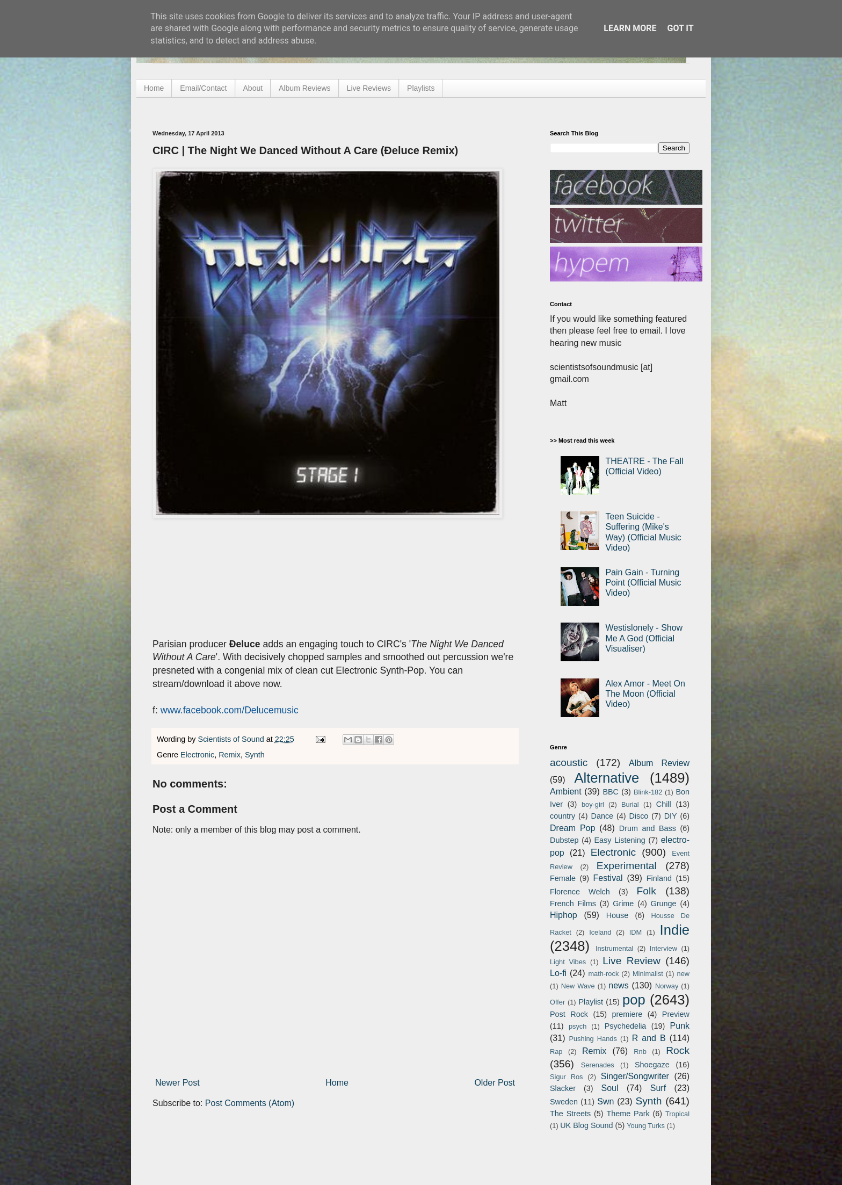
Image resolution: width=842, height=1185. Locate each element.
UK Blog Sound (586, 1125)
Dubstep (564, 840)
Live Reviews (369, 88)
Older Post (494, 1082)
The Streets (570, 1113)
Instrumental (614, 948)
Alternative (606, 777)
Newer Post (177, 1082)
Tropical (677, 1114)
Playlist (590, 1002)
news (618, 985)
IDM (635, 932)
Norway (666, 986)
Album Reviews (304, 88)
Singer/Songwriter (635, 1076)
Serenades (597, 1065)
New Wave (578, 986)
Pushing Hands (592, 1039)
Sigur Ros (566, 1077)
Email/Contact (203, 88)
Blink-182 (648, 792)
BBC (611, 791)
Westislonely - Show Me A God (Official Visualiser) (644, 638)
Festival (607, 878)
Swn (605, 1101)
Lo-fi (558, 973)
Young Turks (646, 1126)
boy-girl (593, 804)
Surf (658, 1088)
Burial (630, 804)
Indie (675, 929)
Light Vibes (568, 962)
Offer (557, 1002)
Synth (255, 754)
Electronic (197, 754)
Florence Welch (580, 891)
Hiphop (563, 915)
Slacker (563, 1088)
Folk (646, 891)
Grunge (664, 903)
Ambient (566, 791)
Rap (556, 1051)
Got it (680, 28)
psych (577, 1026)
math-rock (603, 974)
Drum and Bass (647, 828)
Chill (663, 804)
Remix (230, 754)
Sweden (564, 1101)
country (562, 816)
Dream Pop (572, 828)
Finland (659, 878)
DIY (670, 816)
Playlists (420, 88)
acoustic (568, 762)
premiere (627, 1014)
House (617, 915)
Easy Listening (619, 840)
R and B (649, 1038)
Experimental (627, 865)
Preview (675, 1014)
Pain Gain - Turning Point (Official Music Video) (643, 582)
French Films (573, 903)
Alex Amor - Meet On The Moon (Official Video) (645, 694)
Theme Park (628, 1113)
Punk (679, 1025)
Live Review (631, 960)
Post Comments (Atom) (249, 1103)
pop (633, 999)
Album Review (659, 763)
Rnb (640, 1051)
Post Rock (569, 1014)
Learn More (630, 28)
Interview (663, 948)
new (683, 974)
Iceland (600, 932)
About (253, 88)
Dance (602, 816)
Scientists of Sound (232, 739)
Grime (623, 903)
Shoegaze (652, 1064)
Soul (610, 1088)
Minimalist (648, 974)
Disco (638, 816)
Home (154, 88)
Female (563, 878)
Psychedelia (626, 1026)
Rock (677, 1050)
